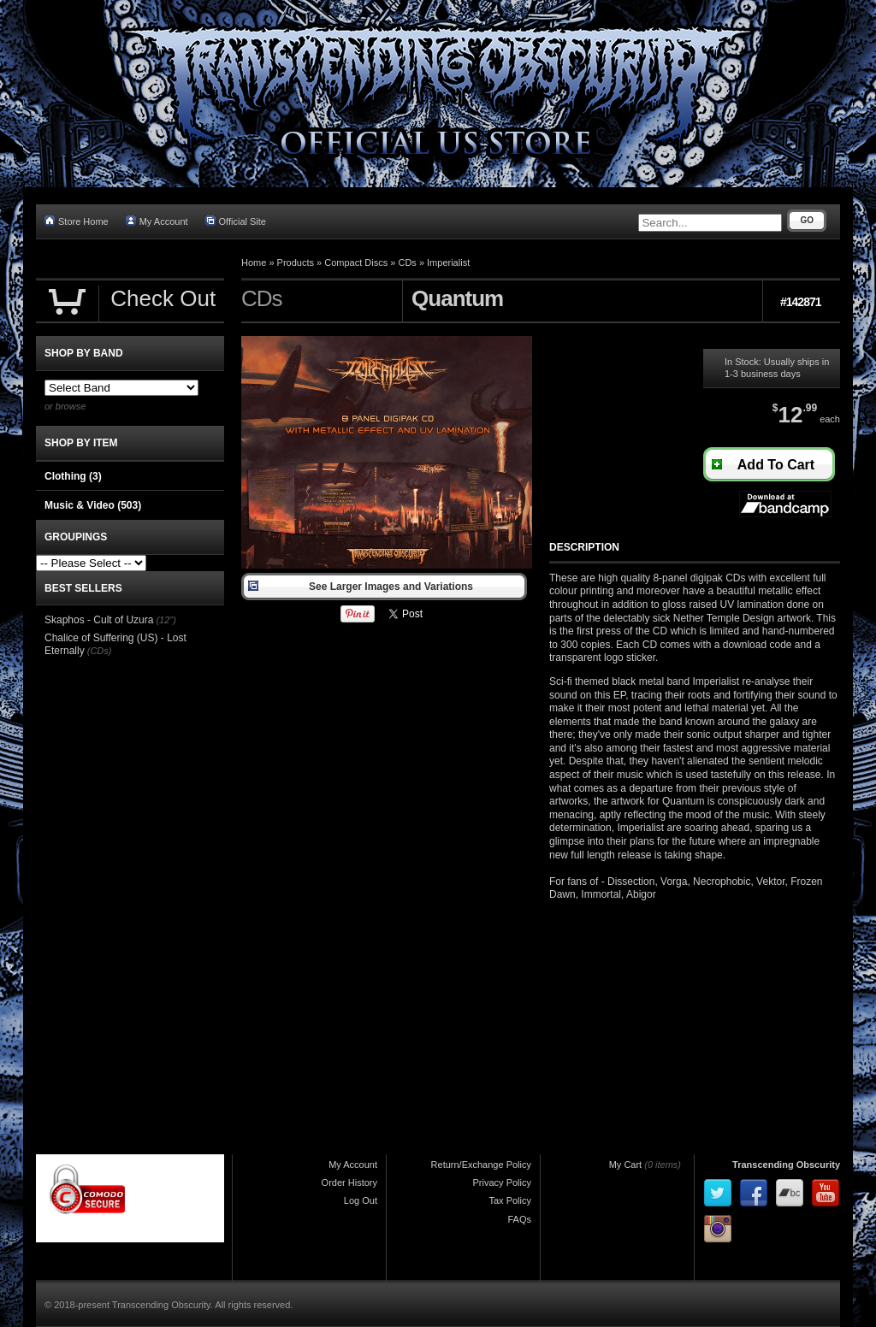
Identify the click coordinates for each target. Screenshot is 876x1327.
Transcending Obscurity (786, 1164)
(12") (165, 620)
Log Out (360, 1200)
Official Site (235, 221)
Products (295, 262)
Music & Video (92, 505)
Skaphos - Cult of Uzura (98, 620)
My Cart (625, 1164)
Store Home (76, 221)
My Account (157, 221)
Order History (349, 1182)
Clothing (73, 476)
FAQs (519, 1219)
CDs (407, 262)
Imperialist (448, 262)
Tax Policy (509, 1200)
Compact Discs (356, 262)
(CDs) (99, 651)
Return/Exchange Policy (481, 1164)
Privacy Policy (502, 1182)
